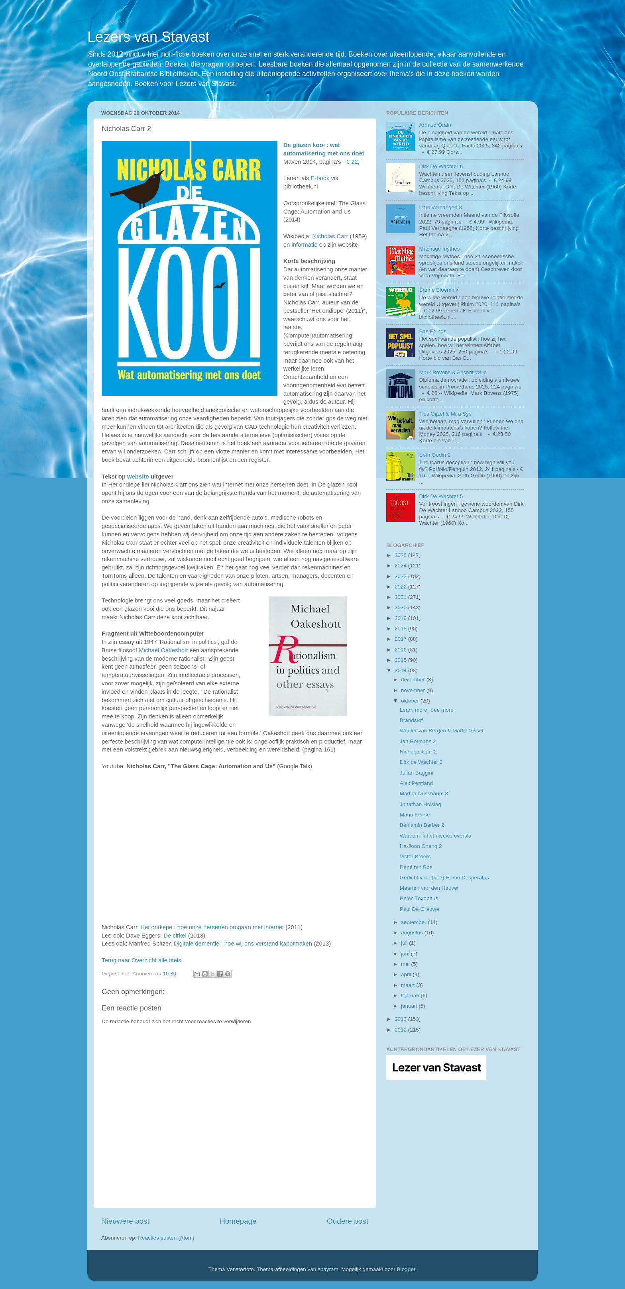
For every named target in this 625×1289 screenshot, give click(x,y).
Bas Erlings (432, 331)
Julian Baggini (416, 773)
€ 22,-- (355, 162)
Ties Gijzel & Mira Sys (445, 414)
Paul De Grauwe (419, 909)
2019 (401, 618)
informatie (304, 244)
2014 (401, 670)
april (407, 974)
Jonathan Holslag (420, 804)
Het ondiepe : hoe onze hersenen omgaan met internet (212, 927)
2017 (401, 639)
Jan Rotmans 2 (418, 741)
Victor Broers (415, 856)
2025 (401, 555)
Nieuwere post (125, 1221)
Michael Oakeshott (163, 650)
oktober (411, 701)
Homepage (238, 1221)
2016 (401, 650)
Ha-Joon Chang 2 (421, 846)
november (413, 690)
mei (406, 964)
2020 (401, 607)
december (413, 680)
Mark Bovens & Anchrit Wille (453, 372)
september (414, 922)
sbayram (328, 1269)
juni (406, 954)
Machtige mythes (439, 249)
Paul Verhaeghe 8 (440, 207)
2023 (401, 576)
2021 (401, 597)
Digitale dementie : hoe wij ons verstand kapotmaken (243, 943)
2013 (401, 1019)
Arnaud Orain (435, 125)
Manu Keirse (415, 815)
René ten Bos (416, 867)
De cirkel (175, 935)
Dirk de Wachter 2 (421, 762)
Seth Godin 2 (434, 455)
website (138, 476)
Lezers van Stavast (148, 37)
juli (405, 943)
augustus (413, 933)
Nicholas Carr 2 (418, 752)
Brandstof (411, 720)
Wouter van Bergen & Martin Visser (442, 731)
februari (411, 996)
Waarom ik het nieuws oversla (436, 836)
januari (410, 1006)
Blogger (406, 1269)
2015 (401, 660)
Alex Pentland (416, 783)
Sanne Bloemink (438, 290)
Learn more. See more (427, 710)
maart (408, 985)
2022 (401, 587)
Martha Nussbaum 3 (424, 794)
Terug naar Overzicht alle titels (141, 960)
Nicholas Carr (330, 236)
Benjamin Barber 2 (422, 825)
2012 (401, 1030)
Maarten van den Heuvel (429, 888)
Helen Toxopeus (419, 898)
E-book (320, 178)
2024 (401, 566)
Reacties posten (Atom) (166, 1238)
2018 (401, 629)
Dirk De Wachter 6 (441, 166)
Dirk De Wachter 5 (441, 496)
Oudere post (347, 1221)
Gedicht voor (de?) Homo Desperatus (444, 878)
